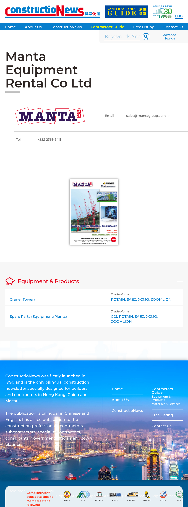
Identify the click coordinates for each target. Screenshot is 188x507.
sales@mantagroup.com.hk (148, 116)
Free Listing (144, 27)
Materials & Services (166, 404)
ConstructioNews (66, 27)
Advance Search (169, 36)
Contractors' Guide (107, 27)
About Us (33, 27)
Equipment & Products (161, 398)
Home (10, 27)
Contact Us (173, 27)
